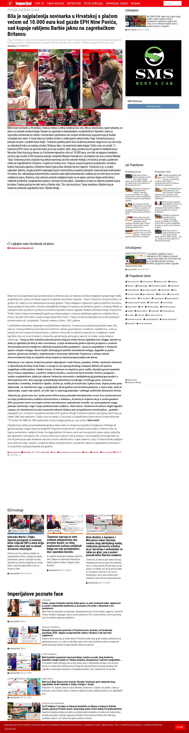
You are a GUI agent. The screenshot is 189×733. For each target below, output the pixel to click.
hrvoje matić (132, 294)
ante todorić (146, 281)
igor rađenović (147, 294)
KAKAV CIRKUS (47, 679)
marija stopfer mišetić (135, 302)
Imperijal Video (117, 3)
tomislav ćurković (153, 315)
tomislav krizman (133, 319)
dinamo (129, 286)
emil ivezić (173, 286)
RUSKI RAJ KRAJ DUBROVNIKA (53, 703)
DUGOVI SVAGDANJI (49, 654)
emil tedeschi (132, 290)
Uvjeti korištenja (133, 382)
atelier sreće (160, 281)
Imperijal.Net (14, 452)
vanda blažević (150, 319)
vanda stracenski (168, 319)
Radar (135, 3)
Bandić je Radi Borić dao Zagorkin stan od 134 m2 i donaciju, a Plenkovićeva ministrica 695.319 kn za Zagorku (138, 234)
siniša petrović (167, 311)
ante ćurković (132, 281)
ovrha (129, 311)
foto (53, 452)
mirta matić (131, 306)
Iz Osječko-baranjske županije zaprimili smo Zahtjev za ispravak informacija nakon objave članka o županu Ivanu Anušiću (64, 561)
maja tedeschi (172, 298)
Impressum (131, 380)
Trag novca (55, 3)
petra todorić (140, 311)
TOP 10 (39, 3)
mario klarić (153, 302)
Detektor (74, 3)
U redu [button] (180, 727)
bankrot (172, 281)
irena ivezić (173, 294)
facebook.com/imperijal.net (20, 248)
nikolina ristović (167, 306)
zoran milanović (144, 323)
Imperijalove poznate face (69, 452)
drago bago (141, 286)
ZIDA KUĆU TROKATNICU (51, 627)
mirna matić (166, 302)
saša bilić (154, 311)
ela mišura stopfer (158, 286)
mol (140, 306)
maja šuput (157, 298)
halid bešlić (164, 290)
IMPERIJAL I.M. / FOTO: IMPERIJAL (35, 452)
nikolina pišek (152, 306)
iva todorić (130, 298)
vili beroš (130, 323)
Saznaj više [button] (10, 728)
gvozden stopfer (148, 290)
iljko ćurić (161, 294)
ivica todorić (144, 298)
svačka (129, 315)
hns (174, 290)
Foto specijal (93, 3)
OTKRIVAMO (46, 600)
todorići (139, 315)
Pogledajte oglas (153, 106)
